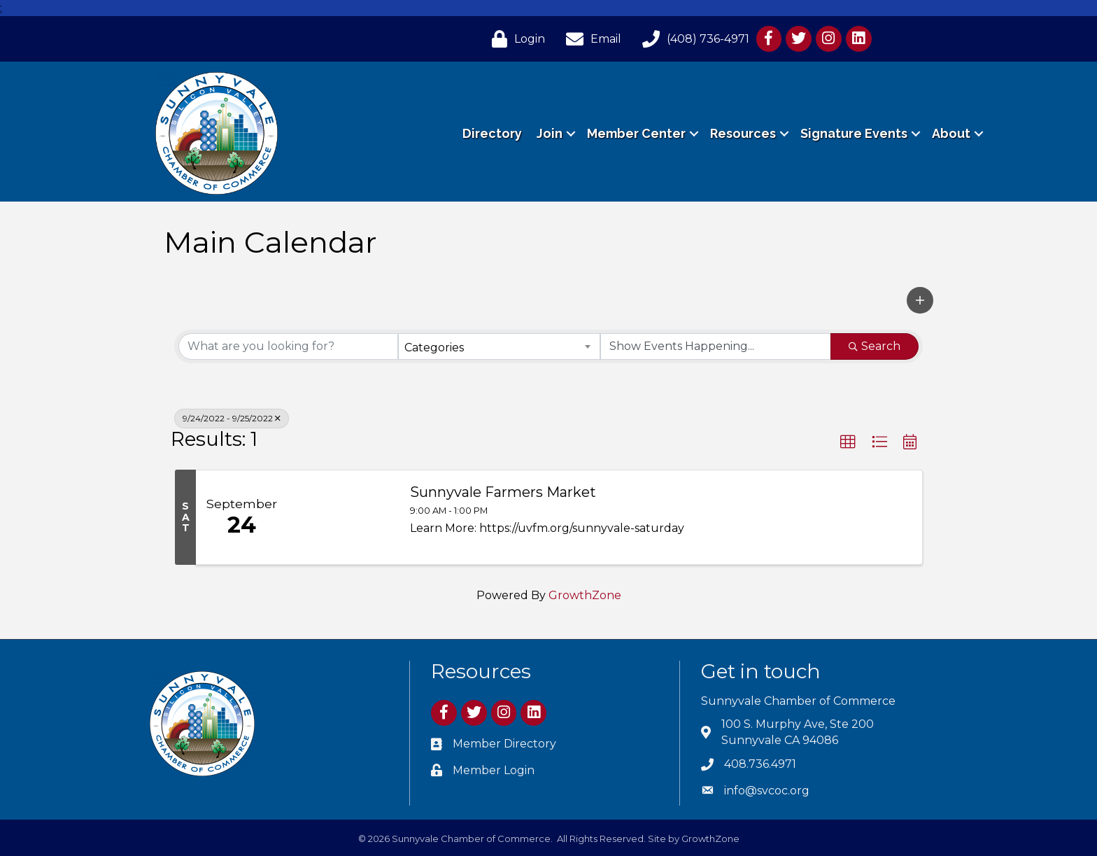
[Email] (590, 39)
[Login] (515, 39)
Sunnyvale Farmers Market (503, 492)
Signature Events (853, 133)
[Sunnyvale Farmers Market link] (341, 517)
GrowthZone (584, 595)
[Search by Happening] (715, 346)
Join (549, 133)
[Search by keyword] (288, 346)
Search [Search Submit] (874, 346)
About (951, 133)
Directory (492, 133)
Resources (743, 133)
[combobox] (499, 346)
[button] (920, 300)
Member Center (636, 133)
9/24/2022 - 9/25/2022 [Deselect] (232, 418)
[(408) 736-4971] (692, 39)
